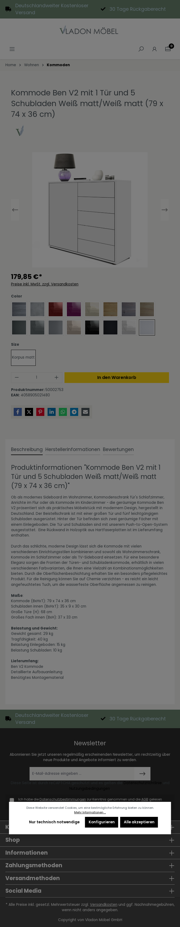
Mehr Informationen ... (90, 812)
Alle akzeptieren (139, 822)
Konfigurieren (102, 822)
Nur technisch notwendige (54, 822)
